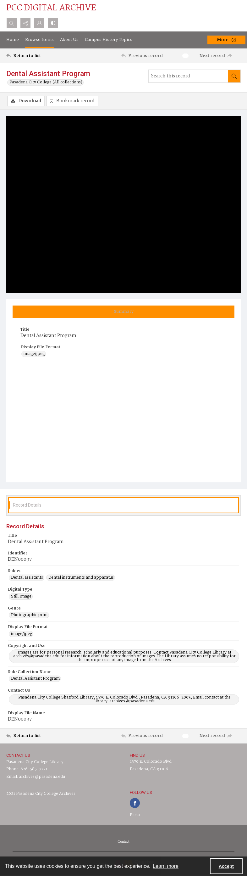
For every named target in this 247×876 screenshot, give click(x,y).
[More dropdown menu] (226, 40)
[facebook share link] (135, 803)
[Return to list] (37, 55)
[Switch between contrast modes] (53, 23)
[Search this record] (188, 76)
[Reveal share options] (25, 23)
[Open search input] (12, 23)
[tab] (123, 312)
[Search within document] (234, 76)
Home (12, 39)
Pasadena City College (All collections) (45, 82)
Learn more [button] (165, 866)
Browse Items (39, 39)
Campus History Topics (108, 39)
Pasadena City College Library (34, 762)
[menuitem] (123, 841)
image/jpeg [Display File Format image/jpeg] (34, 354)
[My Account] (39, 23)
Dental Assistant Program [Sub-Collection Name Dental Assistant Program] (35, 679)
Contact (123, 841)
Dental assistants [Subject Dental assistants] (27, 578)
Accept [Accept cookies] (226, 866)
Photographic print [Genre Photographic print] (29, 615)
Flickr (135, 815)
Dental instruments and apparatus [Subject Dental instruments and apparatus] (81, 578)
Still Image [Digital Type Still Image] (21, 596)
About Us (69, 39)
